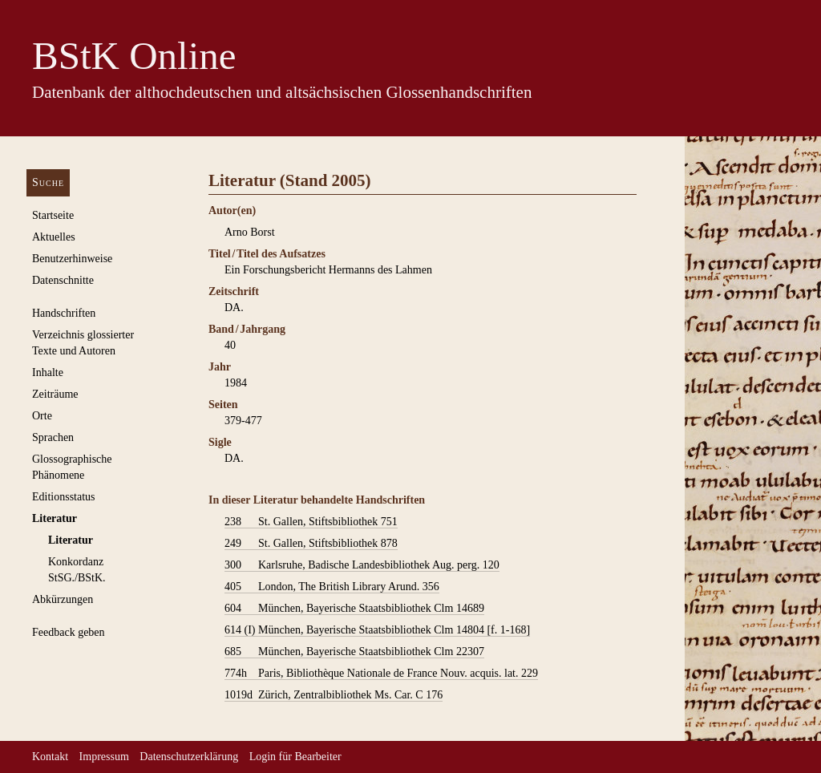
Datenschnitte (63, 280)
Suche (48, 182)
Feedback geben (68, 632)
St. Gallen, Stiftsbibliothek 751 (311, 522)
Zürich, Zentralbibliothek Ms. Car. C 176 (333, 695)
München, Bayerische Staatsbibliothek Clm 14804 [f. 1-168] (377, 630)
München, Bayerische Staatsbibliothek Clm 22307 (354, 652)
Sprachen (53, 437)
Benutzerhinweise (72, 259)
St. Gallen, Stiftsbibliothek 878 (311, 543)
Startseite (53, 215)
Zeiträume (55, 394)
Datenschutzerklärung (189, 757)
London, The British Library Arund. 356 (331, 587)
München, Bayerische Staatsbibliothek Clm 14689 (354, 608)
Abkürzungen (62, 599)
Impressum (104, 757)
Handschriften (63, 313)
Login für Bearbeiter (295, 757)
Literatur (54, 518)
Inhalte (47, 372)
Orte (42, 416)
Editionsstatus (63, 497)
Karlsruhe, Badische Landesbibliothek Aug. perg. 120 (361, 565)
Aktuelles (53, 237)
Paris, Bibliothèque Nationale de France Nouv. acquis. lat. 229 (381, 673)
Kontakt (50, 757)
